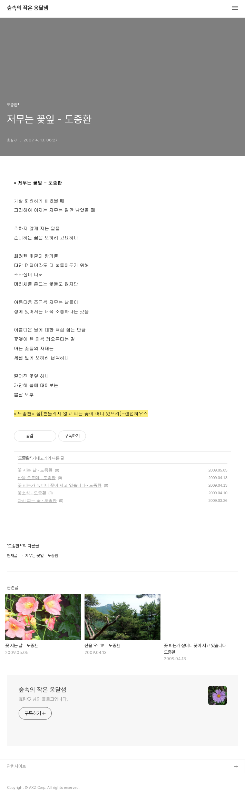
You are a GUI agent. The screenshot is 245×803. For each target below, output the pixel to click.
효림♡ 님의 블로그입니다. (43, 699)
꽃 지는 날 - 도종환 (35, 470)
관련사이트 (16, 766)
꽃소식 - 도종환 (32, 492)
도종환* (24, 458)
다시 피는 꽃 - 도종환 (37, 500)
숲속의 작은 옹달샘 (27, 8)
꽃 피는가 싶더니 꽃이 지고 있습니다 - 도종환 (59, 485)
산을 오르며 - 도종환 (37, 477)
